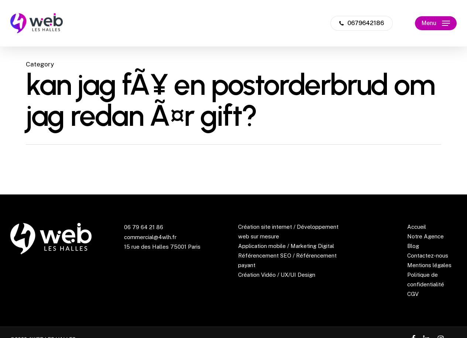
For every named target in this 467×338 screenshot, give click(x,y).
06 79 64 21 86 (143, 227)
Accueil (416, 227)
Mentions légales (429, 265)
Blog (413, 246)
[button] (436, 23)
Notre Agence (425, 236)
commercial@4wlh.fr (150, 237)
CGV (413, 294)
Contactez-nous (427, 255)
